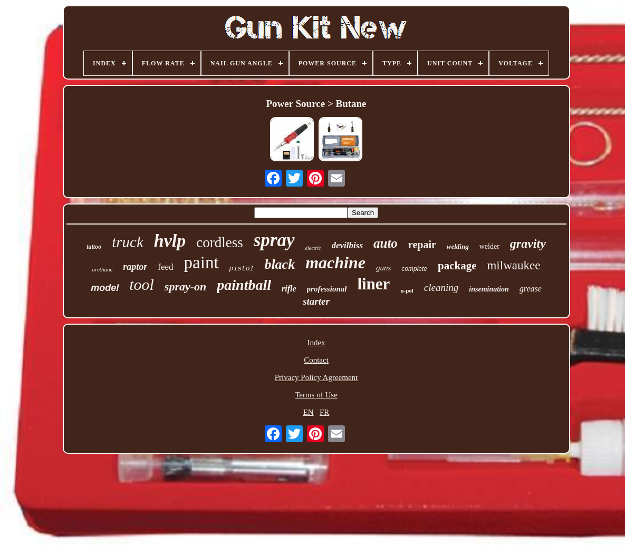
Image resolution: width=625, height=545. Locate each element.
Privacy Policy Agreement (316, 377)
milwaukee (513, 265)
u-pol (406, 290)
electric (313, 248)
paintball (244, 285)
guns (383, 268)
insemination (488, 289)
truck (127, 241)
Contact (316, 360)
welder (489, 246)
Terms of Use (316, 395)
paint (201, 262)
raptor (135, 266)
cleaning (441, 287)
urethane (102, 269)
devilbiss (347, 245)
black (279, 264)
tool (141, 284)
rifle (289, 288)
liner (373, 284)
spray (274, 240)
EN (308, 412)
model (105, 288)
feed (165, 267)
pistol (241, 268)
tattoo (93, 246)
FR (324, 412)
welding (458, 246)
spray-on (185, 286)
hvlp (170, 240)
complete (414, 268)
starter (316, 301)
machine (335, 262)
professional (327, 289)
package (457, 265)
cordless (219, 242)
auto (385, 243)
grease (531, 288)
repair (422, 244)
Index (316, 342)
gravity (528, 243)
